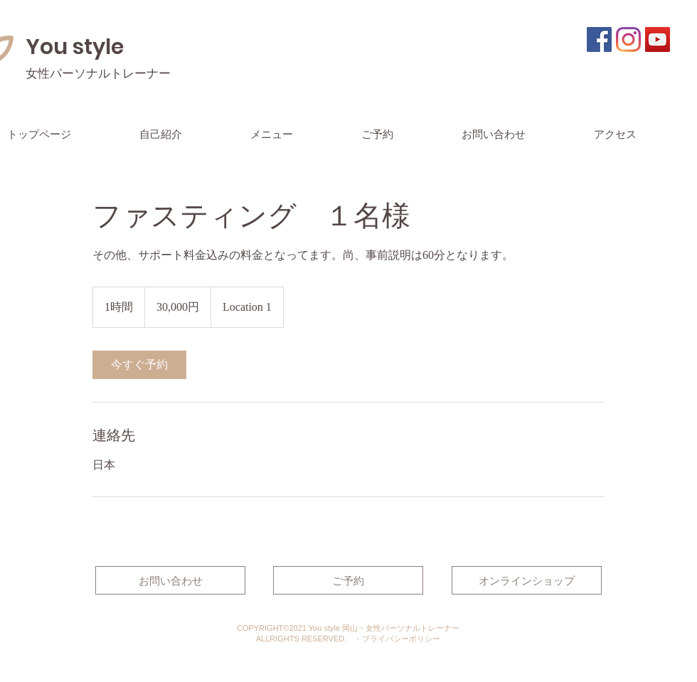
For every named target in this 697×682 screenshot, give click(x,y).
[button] (298, 134)
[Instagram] (628, 39)
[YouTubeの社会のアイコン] (657, 39)
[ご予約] (348, 580)
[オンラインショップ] (527, 580)
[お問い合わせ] (170, 580)
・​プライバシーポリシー (397, 638)
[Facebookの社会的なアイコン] (599, 39)
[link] (139, 365)
